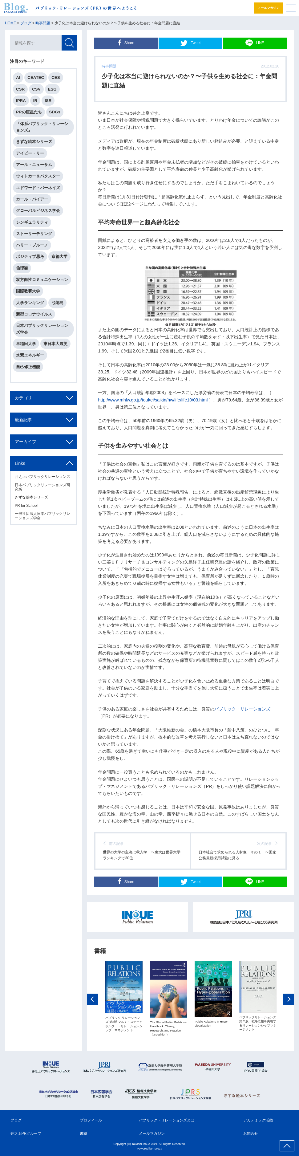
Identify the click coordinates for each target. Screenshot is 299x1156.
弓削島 (57, 302)
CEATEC (35, 77)
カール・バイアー (32, 199)
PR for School (26, 505)
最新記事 (23, 419)
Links (20, 463)
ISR (48, 100)
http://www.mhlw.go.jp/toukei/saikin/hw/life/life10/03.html (153, 399)
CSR (20, 89)
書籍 (83, 1133)
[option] (124, 997)
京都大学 (59, 256)
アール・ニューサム (34, 164)
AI (18, 77)
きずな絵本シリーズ (34, 141)
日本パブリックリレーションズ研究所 (42, 487)
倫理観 (22, 268)
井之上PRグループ (26, 1133)
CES (55, 77)
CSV (36, 89)
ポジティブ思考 (30, 256)
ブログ (16, 1120)
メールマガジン (268, 8)
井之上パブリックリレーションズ (42, 476)
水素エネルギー (30, 355)
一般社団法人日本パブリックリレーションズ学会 (42, 515)
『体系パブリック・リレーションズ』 (42, 126)
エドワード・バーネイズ (38, 187)
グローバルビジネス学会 (38, 210)
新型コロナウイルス (34, 314)
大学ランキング (30, 302)
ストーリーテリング (34, 233)
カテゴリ (23, 397)
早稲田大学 (26, 343)
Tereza (157, 1148)
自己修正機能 (28, 366)
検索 (69, 43)
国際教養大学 (28, 291)
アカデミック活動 (258, 1120)
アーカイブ (25, 441)
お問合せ (250, 1133)
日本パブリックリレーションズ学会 (42, 328)
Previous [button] (92, 1000)
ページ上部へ (287, 1145)
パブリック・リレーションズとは (166, 1120)
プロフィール (91, 1120)
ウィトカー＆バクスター (38, 176)
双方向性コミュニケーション (42, 279)
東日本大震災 (55, 343)
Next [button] (288, 1000)
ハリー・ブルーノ (32, 245)
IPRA (21, 100)
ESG (52, 89)
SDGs (54, 112)
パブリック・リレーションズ (242, 708)
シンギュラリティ (32, 222)
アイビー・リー (30, 153)
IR (35, 100)
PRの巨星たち (29, 112)
